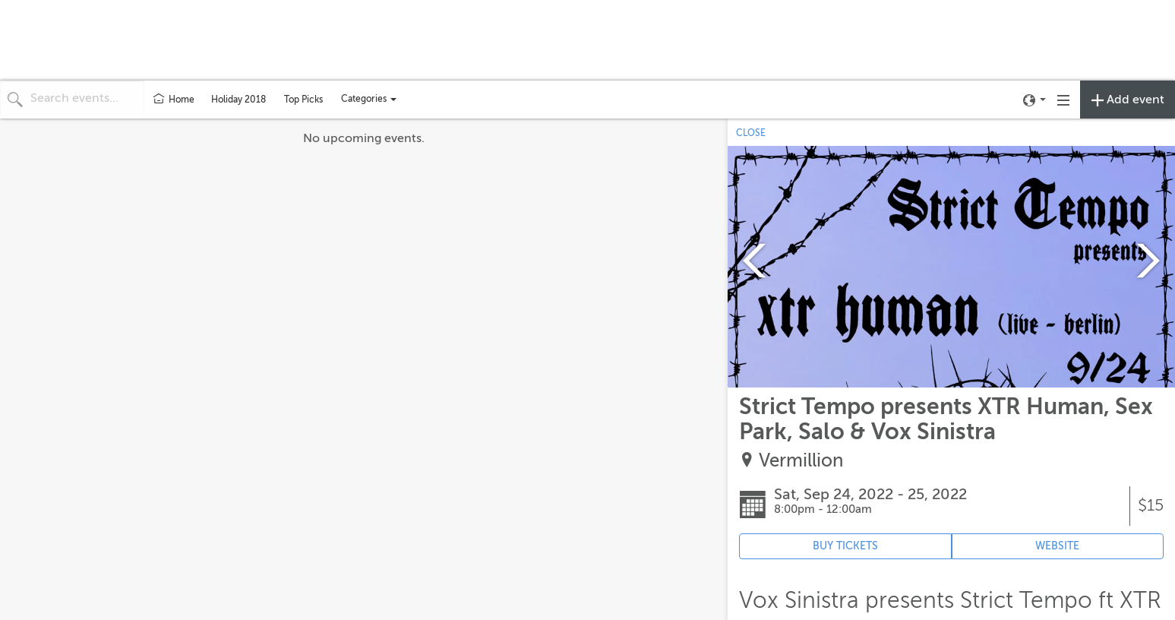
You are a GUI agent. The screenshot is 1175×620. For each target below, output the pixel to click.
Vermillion (801, 461)
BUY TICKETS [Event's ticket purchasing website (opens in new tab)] (845, 546)
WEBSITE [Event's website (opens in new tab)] (1057, 546)
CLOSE (751, 133)
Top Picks (303, 99)
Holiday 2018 (238, 99)
